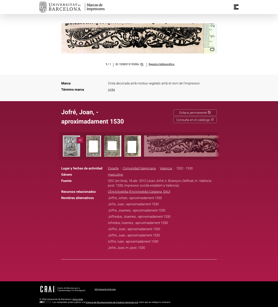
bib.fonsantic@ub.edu (105, 289)
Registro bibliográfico (161, 64)
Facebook (126, 269)
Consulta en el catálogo (195, 120)
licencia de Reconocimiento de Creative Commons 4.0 (112, 302)
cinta (111, 89)
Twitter (136, 269)
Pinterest (146, 269)
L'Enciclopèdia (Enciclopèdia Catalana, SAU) (139, 192)
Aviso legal (78, 299)
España (113, 168)
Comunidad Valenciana (139, 168)
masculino (115, 174)
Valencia (166, 168)
